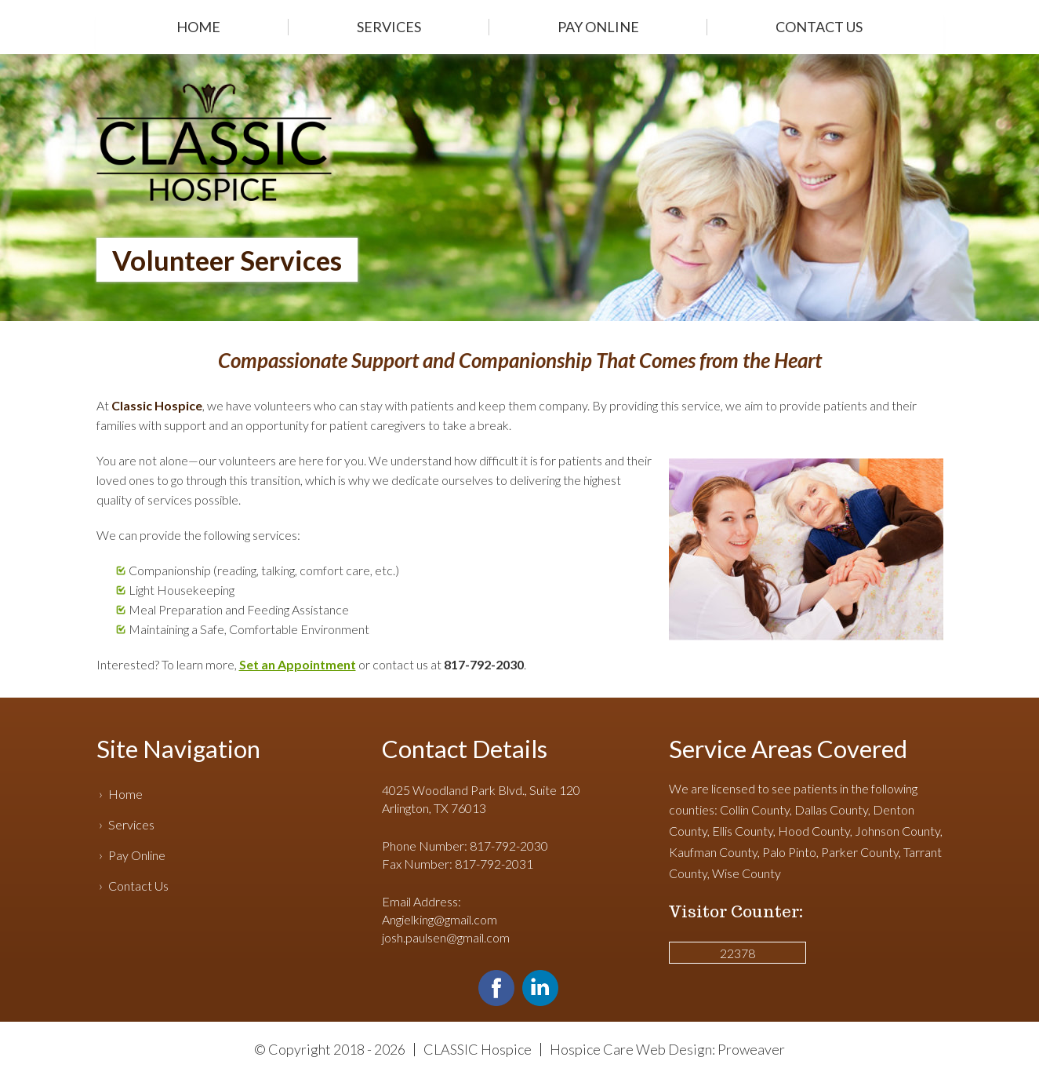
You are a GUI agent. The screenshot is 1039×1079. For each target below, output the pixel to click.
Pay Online (598, 26)
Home (198, 26)
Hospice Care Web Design (631, 1049)
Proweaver (751, 1049)
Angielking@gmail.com (439, 919)
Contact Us (819, 26)
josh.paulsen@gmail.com (446, 937)
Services (389, 26)
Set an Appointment (297, 664)
